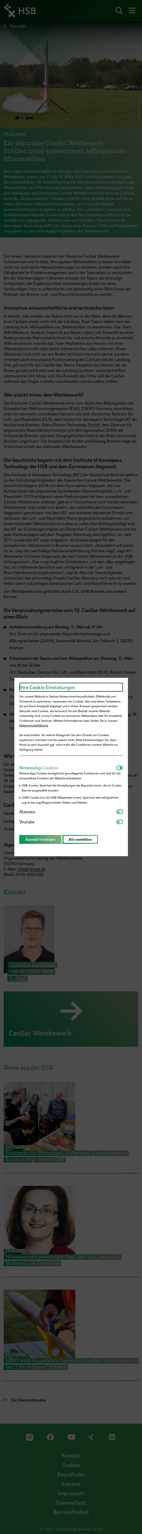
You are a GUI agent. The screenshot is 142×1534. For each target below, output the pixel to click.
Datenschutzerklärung (33, 725)
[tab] (67, 768)
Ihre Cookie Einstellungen (47, 687)
